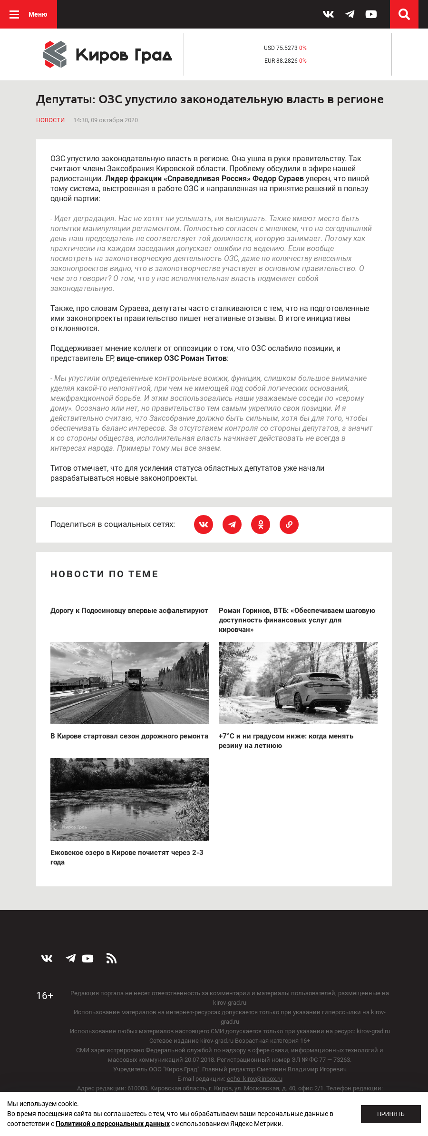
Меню (38, 14)
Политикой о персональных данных (113, 1123)
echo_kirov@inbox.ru (254, 1078)
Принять (391, 1114)
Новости (50, 120)
